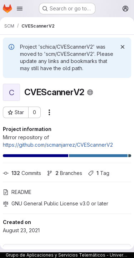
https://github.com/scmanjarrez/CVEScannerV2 (58, 145)
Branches (64, 173)
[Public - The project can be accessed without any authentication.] (90, 92)
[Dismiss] (122, 47)
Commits (22, 173)
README (17, 192)
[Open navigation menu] (19, 8)
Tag (98, 173)
